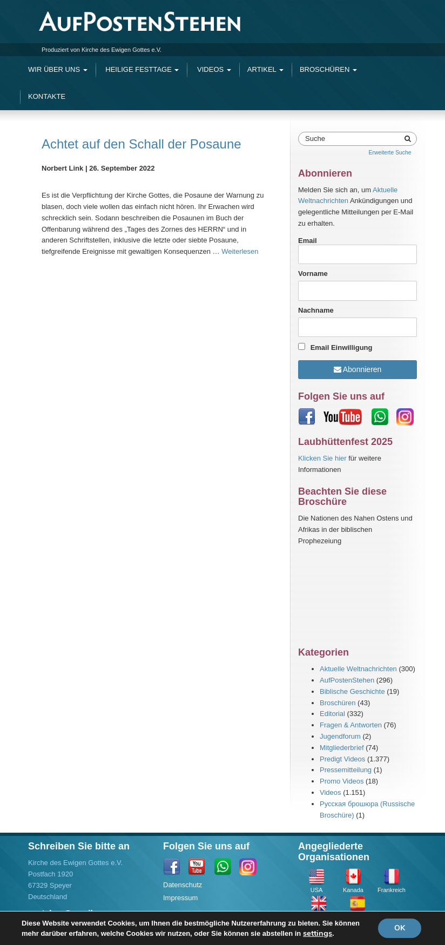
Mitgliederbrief (342, 748)
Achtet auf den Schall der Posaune (141, 144)
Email (357, 251)
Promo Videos (341, 781)
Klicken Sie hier (322, 458)
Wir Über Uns (57, 69)
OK (399, 928)
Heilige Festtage (141, 69)
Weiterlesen (239, 251)
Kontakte (46, 96)
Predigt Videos (342, 759)
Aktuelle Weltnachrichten (358, 669)
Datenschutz (182, 885)
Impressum (180, 898)
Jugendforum (340, 736)
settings (317, 933)
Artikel (265, 69)
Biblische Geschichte (352, 691)
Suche (315, 138)
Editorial (332, 714)
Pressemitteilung (346, 770)
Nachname (316, 310)
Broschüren (328, 69)
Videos (213, 69)
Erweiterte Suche (389, 153)
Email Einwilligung (342, 347)
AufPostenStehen (347, 680)
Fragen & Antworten (351, 725)
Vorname (313, 273)
